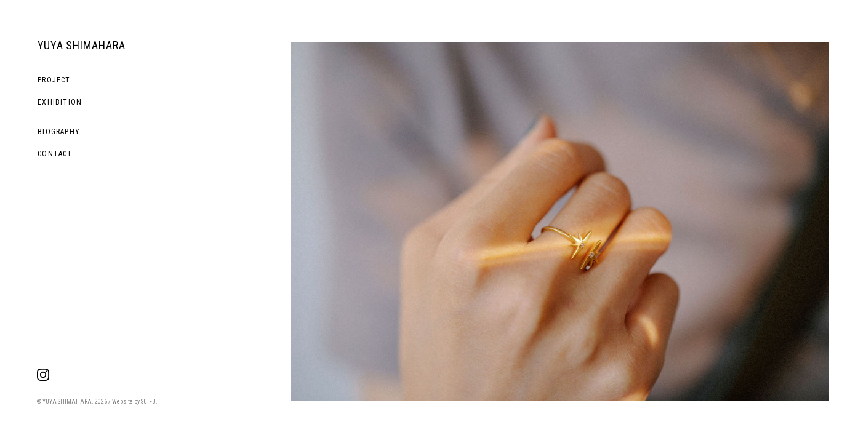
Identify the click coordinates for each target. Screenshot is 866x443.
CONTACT (55, 154)
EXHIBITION (60, 102)
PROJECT (54, 80)
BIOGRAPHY (59, 131)
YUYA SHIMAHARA (82, 45)
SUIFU (148, 401)
